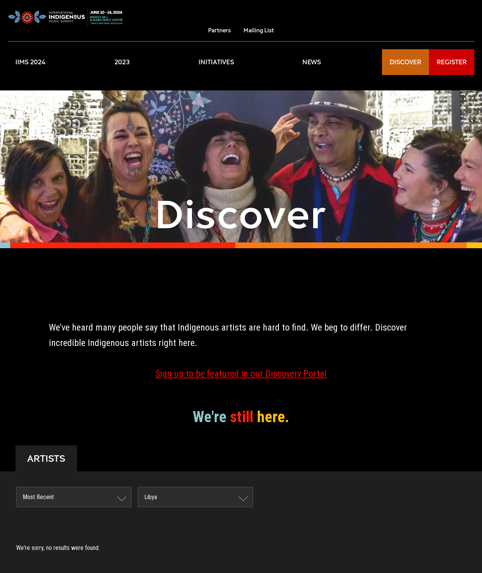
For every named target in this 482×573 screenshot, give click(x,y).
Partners (219, 30)
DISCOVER (405, 62)
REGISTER (452, 62)
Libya (150, 497)
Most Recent (38, 497)
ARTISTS (46, 458)
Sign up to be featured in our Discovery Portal (241, 373)
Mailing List (259, 30)
